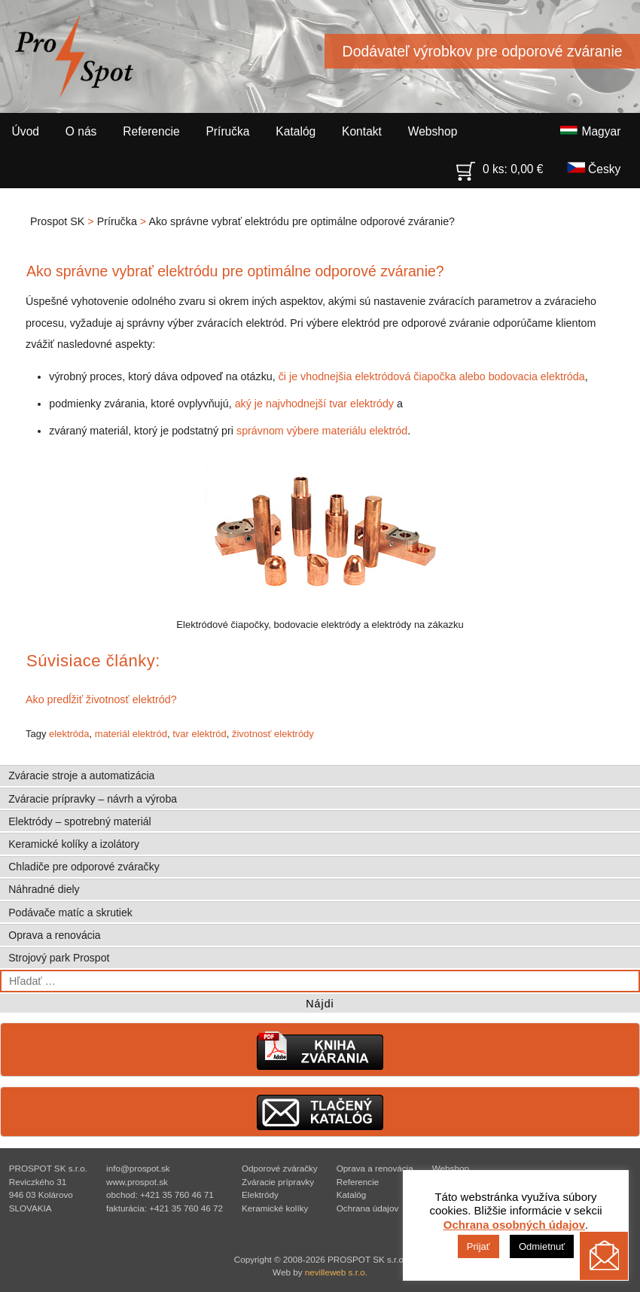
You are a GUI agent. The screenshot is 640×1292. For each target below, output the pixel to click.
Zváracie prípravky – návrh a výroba (92, 799)
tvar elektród (199, 733)
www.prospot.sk (137, 1182)
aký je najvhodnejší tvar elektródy (314, 404)
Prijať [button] (478, 1246)
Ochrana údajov (368, 1208)
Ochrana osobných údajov (514, 1224)
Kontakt (362, 131)
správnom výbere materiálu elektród (321, 431)
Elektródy (260, 1194)
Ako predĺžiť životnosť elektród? (101, 699)
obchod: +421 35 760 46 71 (160, 1194)
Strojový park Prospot (58, 958)
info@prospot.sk (138, 1168)
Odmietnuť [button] (542, 1246)
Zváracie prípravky (278, 1182)
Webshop (433, 131)
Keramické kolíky (275, 1208)
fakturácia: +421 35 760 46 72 (164, 1208)
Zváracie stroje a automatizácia (81, 775)
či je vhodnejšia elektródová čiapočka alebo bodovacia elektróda (432, 376)
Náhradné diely (43, 889)
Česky (594, 168)
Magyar (589, 131)
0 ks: (500, 166)
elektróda (69, 733)
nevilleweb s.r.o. (336, 1272)
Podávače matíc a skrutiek (70, 913)
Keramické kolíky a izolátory (73, 844)
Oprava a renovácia (54, 935)
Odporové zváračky (280, 1168)
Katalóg (295, 131)
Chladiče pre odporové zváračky (83, 867)
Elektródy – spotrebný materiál (79, 821)
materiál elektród (131, 733)
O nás (81, 131)
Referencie (151, 131)
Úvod (25, 131)
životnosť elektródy (273, 733)
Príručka (227, 131)
